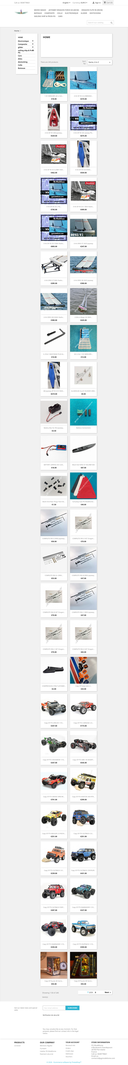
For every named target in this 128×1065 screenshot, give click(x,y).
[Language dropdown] (67, 3)
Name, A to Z (100, 62)
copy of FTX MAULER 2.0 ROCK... (54, 833)
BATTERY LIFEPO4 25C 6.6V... (54, 465)
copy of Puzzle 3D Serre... (54, 981)
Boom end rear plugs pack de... (54, 502)
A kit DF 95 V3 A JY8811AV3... (54, 170)
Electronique (71, 13)
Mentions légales (46, 1046)
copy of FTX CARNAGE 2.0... (83, 723)
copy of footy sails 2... (83, 686)
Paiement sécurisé (46, 1054)
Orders (68, 1048)
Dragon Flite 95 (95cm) (92, 10)
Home (20, 37)
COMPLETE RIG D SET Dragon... (83, 649)
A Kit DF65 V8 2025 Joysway (83, 280)
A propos (43, 1048)
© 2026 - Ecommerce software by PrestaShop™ (64, 1062)
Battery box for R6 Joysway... (54, 428)
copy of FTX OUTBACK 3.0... (83, 833)
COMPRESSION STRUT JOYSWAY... (54, 686)
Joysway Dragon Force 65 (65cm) (64, 10)
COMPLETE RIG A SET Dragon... (83, 538)
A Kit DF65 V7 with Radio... (53, 280)
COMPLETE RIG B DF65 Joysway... (83, 575)
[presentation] (57, 1021)
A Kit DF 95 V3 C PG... (53, 207)
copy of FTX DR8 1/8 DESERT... (83, 760)
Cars (60, 16)
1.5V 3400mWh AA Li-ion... (54, 96)
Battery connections (83, 428)
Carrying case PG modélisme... (83, 502)
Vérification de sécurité (51, 1015)
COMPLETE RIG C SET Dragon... (54, 649)
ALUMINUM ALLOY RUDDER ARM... (83, 391)
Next (108, 992)
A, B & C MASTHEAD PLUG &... (53, 354)
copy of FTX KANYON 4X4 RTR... (83, 797)
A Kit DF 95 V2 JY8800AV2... (83, 96)
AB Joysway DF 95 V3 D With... (53, 391)
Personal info (70, 1045)
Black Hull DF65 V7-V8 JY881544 (83, 465)
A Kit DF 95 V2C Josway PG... (83, 133)
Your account (72, 1042)
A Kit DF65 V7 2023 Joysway (83, 243)
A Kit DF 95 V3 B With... (83, 170)
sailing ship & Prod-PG (44, 16)
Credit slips (70, 1051)
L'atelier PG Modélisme (48, 1051)
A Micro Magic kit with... (83, 317)
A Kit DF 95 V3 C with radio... (83, 207)
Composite (49, 13)
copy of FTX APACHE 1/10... (54, 723)
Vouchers (69, 1057)
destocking (95, 13)
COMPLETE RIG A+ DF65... (54, 575)
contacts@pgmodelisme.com (103, 1058)
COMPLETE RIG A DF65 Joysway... (54, 538)
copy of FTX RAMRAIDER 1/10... (83, 907)
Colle (59, 13)
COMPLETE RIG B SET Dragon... (54, 612)
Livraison (17, 1046)
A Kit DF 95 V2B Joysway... (54, 133)
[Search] (100, 22)
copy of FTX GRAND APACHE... (54, 797)
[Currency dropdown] (84, 3)
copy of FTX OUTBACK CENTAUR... (83, 870)
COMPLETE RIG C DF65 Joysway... (83, 612)
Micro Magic (40, 10)
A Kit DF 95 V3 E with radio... (54, 243)
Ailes (20, 59)
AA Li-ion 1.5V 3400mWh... (83, 354)
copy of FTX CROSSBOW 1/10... (54, 760)
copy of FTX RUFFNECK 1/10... (83, 944)
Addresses (69, 1054)
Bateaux (38, 13)
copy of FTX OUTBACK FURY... (53, 907)
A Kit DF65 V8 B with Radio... (54, 317)
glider (84, 13)
